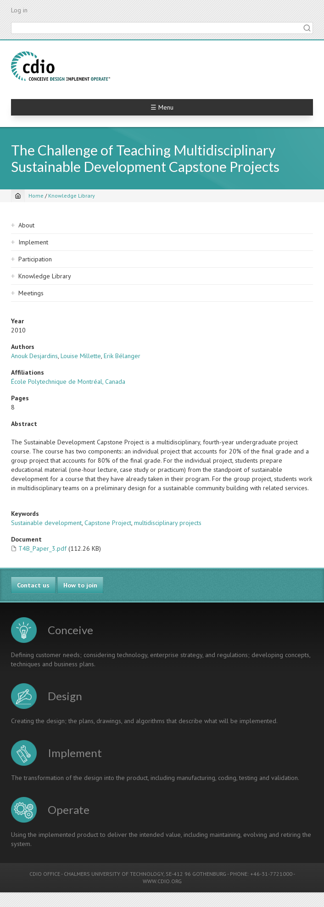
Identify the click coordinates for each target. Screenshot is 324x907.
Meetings (31, 293)
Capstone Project (107, 523)
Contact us (33, 585)
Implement (33, 242)
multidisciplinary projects (167, 523)
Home (36, 195)
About (26, 225)
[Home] (18, 195)
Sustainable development (46, 523)
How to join (80, 585)
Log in (19, 10)
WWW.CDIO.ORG (162, 881)
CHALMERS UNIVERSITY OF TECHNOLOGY (113, 873)
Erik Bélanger (122, 356)
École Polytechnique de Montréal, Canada (68, 381)
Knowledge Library (71, 195)
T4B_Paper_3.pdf (42, 548)
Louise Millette (81, 356)
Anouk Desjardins (34, 356)
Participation (35, 259)
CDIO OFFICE (44, 873)
